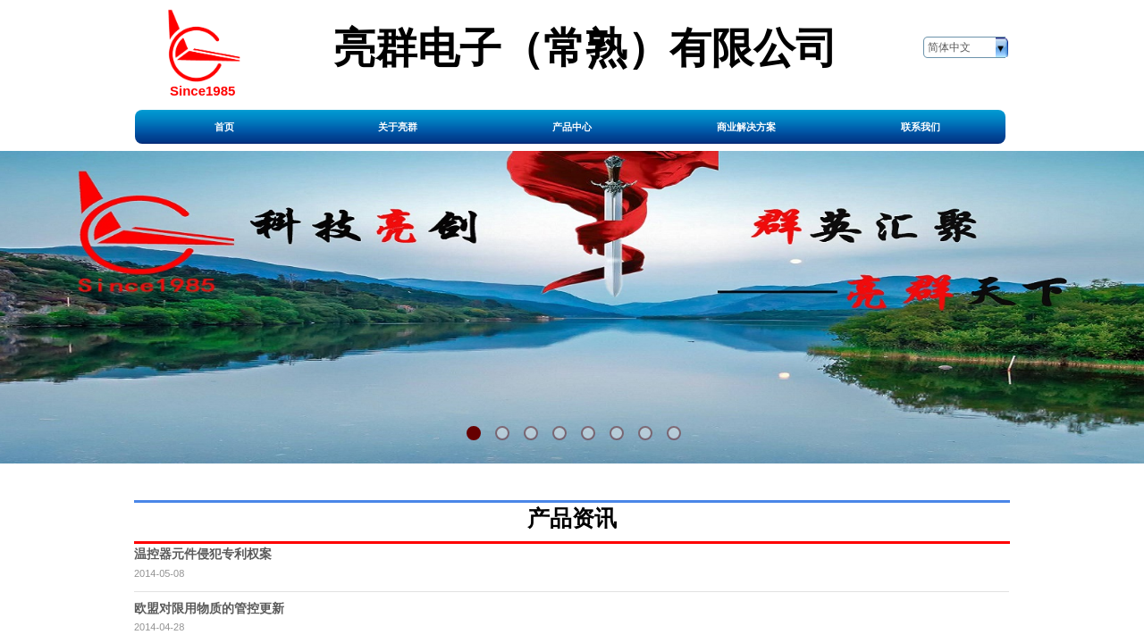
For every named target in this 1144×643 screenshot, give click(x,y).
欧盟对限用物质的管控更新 (209, 608)
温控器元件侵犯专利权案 (203, 554)
